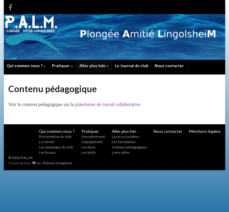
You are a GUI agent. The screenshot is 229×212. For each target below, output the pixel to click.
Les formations (124, 142)
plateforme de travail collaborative (107, 104)
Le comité (47, 142)
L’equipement (92, 142)
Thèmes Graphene (57, 163)
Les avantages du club (56, 147)
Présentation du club (55, 136)
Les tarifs (88, 152)
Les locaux (47, 152)
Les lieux (88, 147)
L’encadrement (93, 136)
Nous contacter (169, 65)
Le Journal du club (131, 65)
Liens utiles (121, 152)
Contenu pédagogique (129, 147)
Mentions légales (205, 131)
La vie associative (125, 136)
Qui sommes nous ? (26, 65)
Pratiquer (62, 65)
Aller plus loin (94, 65)
